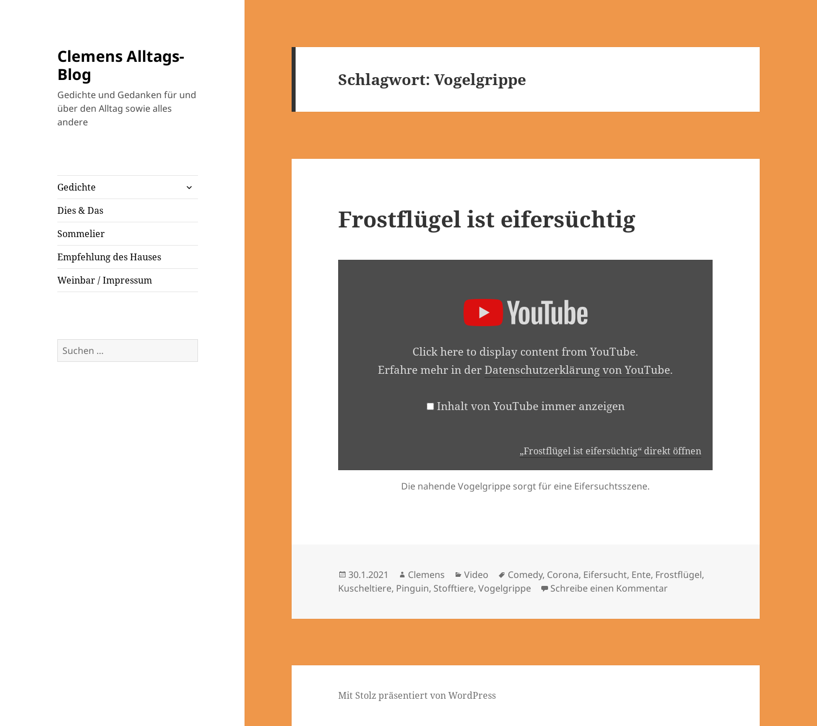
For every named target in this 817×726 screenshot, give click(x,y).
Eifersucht (605, 574)
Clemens (426, 574)
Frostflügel (678, 574)
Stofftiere (453, 588)
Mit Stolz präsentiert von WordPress (417, 695)
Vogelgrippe (504, 588)
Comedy (525, 574)
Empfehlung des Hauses (109, 257)
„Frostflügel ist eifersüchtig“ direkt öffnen (610, 451)
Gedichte (76, 187)
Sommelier (81, 233)
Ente (641, 574)
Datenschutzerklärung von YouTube (577, 369)
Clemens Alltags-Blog (120, 65)
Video (476, 574)
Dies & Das (80, 210)
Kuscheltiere (364, 588)
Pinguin (412, 588)
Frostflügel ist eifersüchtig (486, 219)
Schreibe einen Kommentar (609, 588)
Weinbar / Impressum (104, 280)
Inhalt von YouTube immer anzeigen (531, 406)
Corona (563, 574)
